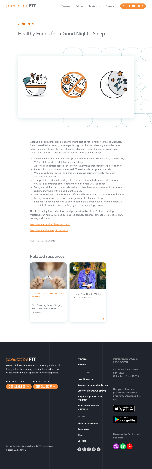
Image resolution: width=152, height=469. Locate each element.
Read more (48, 292)
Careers (81, 441)
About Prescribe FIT (88, 424)
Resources (83, 429)
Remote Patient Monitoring (92, 385)
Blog (80, 435)
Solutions (93, 7)
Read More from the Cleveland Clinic (50, 224)
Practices (66, 7)
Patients (79, 7)
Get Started (131, 6)
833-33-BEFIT (120, 362)
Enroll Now (44, 387)
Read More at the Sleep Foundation (49, 230)
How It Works (85, 379)
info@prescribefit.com (125, 359)
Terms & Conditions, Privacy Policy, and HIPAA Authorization (29, 446)
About (109, 7)
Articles (28, 24)
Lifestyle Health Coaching (91, 391)
